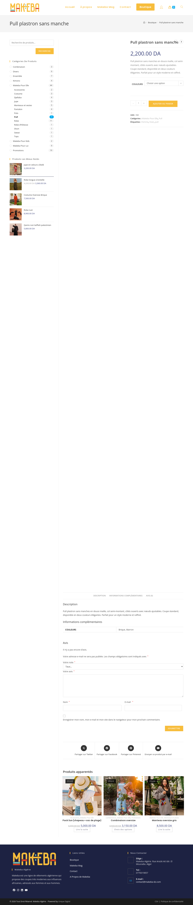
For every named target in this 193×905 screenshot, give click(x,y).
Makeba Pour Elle (150, 118)
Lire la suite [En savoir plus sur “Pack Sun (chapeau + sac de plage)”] (82, 829)
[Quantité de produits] (138, 103)
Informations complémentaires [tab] (125, 595)
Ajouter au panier (163, 103)
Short (16, 128)
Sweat (17, 132)
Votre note (69, 662)
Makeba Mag (76, 865)
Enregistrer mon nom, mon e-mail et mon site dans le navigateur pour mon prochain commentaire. (111, 719)
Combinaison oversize (123, 820)
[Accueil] (144, 22)
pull (157, 122)
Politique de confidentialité (172, 901)
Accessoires (74, 817)
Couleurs (137, 84)
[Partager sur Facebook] (107, 750)
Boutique (74, 859)
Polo (16, 113)
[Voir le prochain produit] (181, 42)
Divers (16, 71)
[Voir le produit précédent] (176, 42)
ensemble (17, 76)
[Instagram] (18, 890)
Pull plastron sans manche (171, 22)
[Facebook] (14, 890)
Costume (18, 93)
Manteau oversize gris (164, 820)
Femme (145, 122)
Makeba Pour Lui (20, 145)
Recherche (45, 51)
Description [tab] (99, 595)
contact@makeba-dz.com (148, 881)
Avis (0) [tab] (149, 595)
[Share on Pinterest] (131, 750)
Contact (73, 871)
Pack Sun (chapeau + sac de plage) (82, 820)
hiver (151, 122)
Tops (16, 136)
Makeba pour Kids (21, 141)
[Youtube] (26, 890)
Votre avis (68, 671)
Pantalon (18, 109)
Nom (66, 702)
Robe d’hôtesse (21, 124)
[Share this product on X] (84, 750)
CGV (156, 901)
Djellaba (18, 97)
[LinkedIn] (22, 890)
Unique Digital (64, 901)
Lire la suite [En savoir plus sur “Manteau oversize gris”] (164, 829)
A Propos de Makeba (80, 876)
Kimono (16, 80)
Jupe (16, 101)
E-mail (129, 702)
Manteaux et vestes (171, 817)
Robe (16, 120)
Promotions (136, 817)
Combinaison (111, 817)
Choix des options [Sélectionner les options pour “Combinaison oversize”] (123, 829)
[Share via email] (158, 750)
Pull (160, 118)
